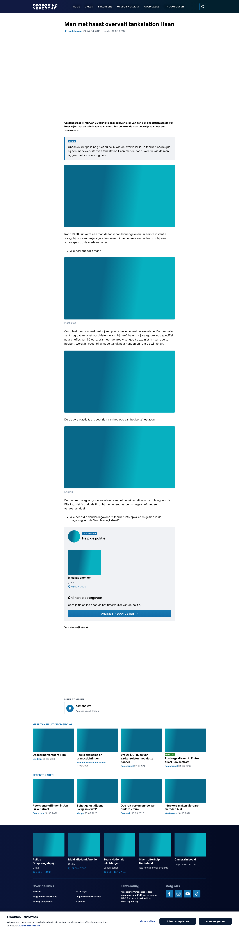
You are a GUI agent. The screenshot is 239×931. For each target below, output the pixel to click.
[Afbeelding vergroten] (172, 168)
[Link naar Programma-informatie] (53, 896)
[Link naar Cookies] (97, 901)
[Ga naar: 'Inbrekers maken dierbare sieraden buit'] (185, 796)
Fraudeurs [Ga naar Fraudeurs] (105, 6)
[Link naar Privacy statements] (53, 901)
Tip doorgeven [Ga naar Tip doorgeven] (174, 6)
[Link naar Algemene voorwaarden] (97, 896)
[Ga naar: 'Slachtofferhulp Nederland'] (155, 851)
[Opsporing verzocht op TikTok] (196, 893)
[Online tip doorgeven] (119, 613)
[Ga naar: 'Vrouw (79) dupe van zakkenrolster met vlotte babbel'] (141, 748)
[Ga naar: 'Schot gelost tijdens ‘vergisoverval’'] (97, 796)
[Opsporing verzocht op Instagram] (178, 893)
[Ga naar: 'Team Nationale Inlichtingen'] (120, 853)
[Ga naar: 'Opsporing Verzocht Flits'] (53, 748)
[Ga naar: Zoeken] (202, 6)
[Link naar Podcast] (53, 891)
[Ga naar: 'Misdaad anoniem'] (84, 569)
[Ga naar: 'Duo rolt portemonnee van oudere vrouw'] (141, 796)
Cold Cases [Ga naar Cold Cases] (152, 6)
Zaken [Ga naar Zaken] (89, 6)
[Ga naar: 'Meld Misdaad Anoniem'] (84, 851)
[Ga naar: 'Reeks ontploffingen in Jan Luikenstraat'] (53, 796)
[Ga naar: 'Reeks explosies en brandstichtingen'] (97, 748)
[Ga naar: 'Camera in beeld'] (190, 849)
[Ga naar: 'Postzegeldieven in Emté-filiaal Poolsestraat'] (185, 748)
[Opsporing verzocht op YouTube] (187, 893)
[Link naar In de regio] (97, 891)
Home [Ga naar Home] (76, 6)
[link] (91, 708)
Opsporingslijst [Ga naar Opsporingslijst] (129, 6)
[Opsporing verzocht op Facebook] (169, 893)
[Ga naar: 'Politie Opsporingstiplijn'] (48, 853)
